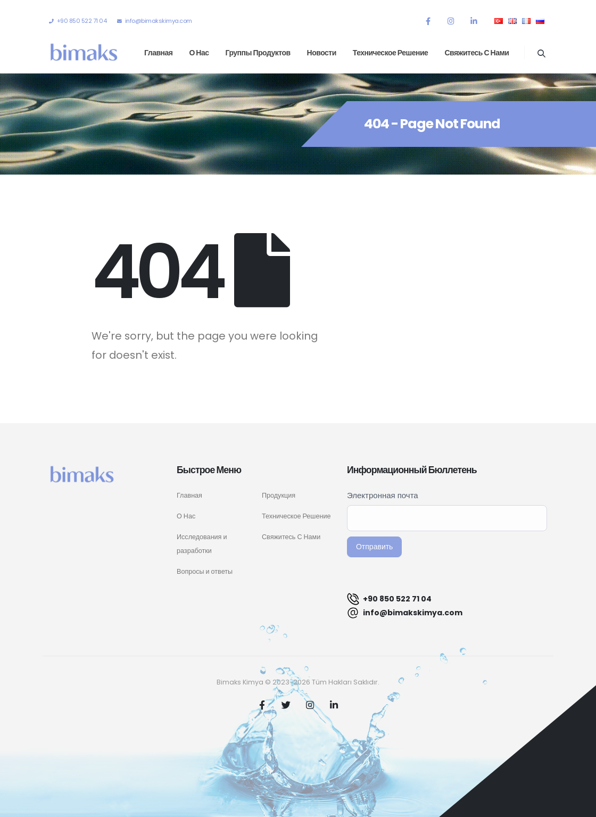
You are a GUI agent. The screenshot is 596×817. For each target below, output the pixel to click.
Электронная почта (382, 495)
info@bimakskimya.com (404, 613)
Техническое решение (390, 52)
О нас (199, 52)
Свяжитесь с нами (476, 52)
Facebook (262, 705)
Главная (158, 52)
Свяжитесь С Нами (291, 536)
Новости (321, 52)
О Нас (186, 516)
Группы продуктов (258, 52)
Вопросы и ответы (205, 571)
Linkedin (334, 705)
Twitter (286, 705)
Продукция (278, 495)
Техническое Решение (296, 516)
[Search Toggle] (541, 53)
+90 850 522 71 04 (389, 599)
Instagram (310, 705)
